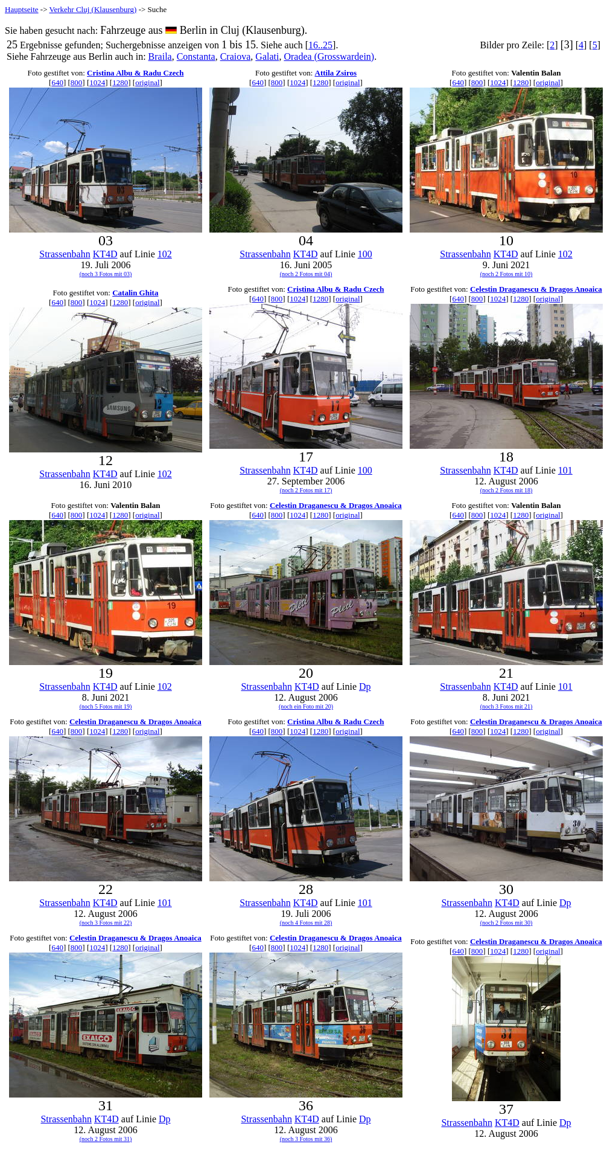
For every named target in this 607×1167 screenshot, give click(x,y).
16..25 (320, 45)
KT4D (105, 254)
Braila (160, 56)
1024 (97, 82)
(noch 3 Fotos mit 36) (306, 1139)
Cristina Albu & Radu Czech (135, 72)
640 (57, 82)
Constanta (196, 56)
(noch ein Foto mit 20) (306, 706)
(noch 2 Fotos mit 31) (106, 1139)
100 (365, 254)
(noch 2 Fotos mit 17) (306, 490)
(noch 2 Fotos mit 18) (506, 490)
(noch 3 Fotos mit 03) (106, 274)
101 (565, 470)
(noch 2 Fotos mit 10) (506, 274)
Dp (365, 686)
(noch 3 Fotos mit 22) (106, 922)
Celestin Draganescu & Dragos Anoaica (536, 289)
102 (164, 254)
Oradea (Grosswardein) (329, 56)
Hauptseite (22, 9)
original (147, 82)
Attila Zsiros (336, 72)
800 (77, 82)
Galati (267, 56)
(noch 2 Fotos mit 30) (506, 922)
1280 (120, 82)
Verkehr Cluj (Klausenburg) (93, 9)
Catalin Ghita (135, 292)
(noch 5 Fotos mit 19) (106, 706)
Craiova (235, 56)
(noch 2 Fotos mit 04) (306, 274)
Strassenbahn (64, 254)
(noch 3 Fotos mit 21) (506, 706)
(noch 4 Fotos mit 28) (306, 922)
